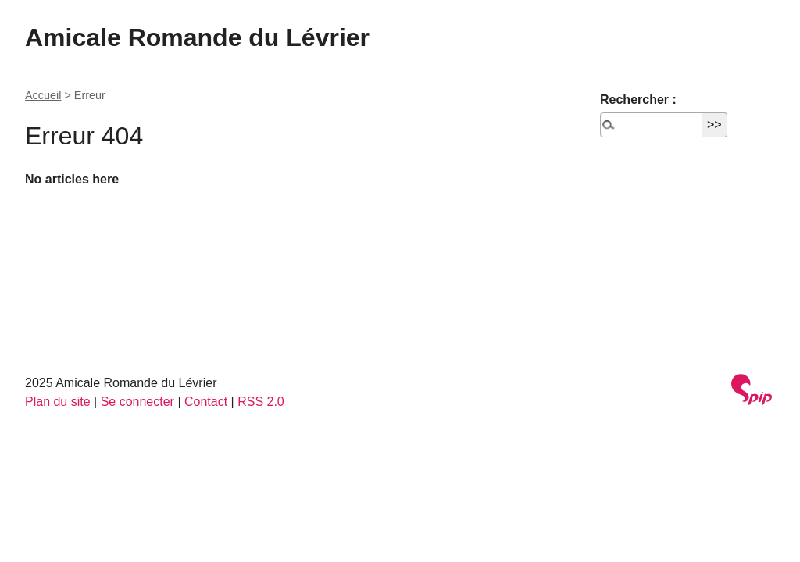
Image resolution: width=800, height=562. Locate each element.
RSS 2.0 (261, 401)
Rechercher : (638, 99)
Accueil (43, 95)
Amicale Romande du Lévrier (197, 37)
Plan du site (58, 401)
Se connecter (137, 401)
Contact (205, 401)
